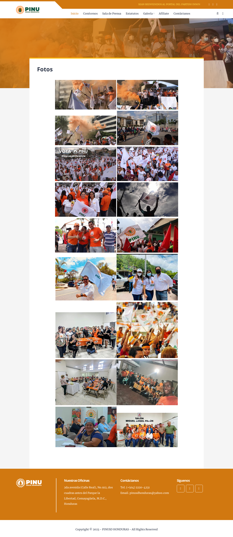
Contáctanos (182, 13)
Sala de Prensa (111, 13)
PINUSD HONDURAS (115, 529)
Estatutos (132, 13)
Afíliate (164, 13)
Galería (148, 13)
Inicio (75, 13)
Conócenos (90, 13)
